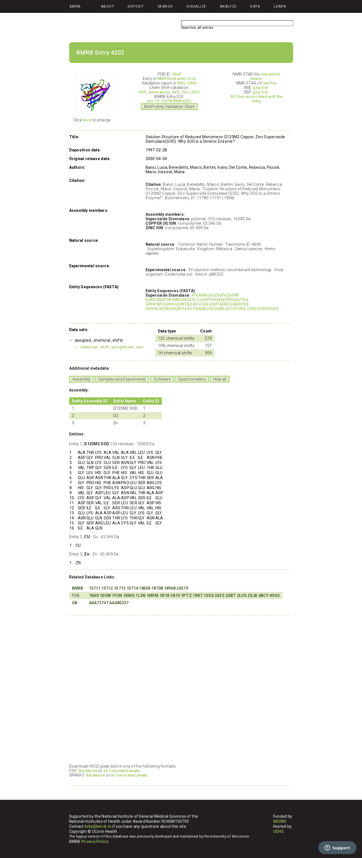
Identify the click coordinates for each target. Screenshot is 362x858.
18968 (170, 588)
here (87, 120)
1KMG (129, 595)
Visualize (196, 6)
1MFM (152, 595)
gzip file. (261, 87)
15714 (132, 588)
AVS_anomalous (154, 92)
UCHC (278, 831)
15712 (107, 588)
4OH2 (274, 595)
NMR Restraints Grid (176, 78)
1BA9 (94, 595)
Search (165, 6)
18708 (157, 588)
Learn (280, 6)
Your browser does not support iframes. (178, 689)
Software (162, 379)
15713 (119, 588)
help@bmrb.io (98, 826)
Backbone (88, 770)
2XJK (252, 595)
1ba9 (176, 74)
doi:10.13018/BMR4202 (169, 101)
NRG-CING (187, 83)
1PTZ (186, 595)
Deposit (136, 6)
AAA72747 (98, 603)
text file (269, 83)
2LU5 (242, 595)
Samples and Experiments (122, 379)
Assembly (82, 379)
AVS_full (180, 92)
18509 (144, 588)
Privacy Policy (94, 841)
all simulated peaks (121, 770)
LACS (195, 92)
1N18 (164, 595)
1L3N (140, 595)
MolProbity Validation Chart (169, 106)
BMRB (77, 588)
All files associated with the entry (256, 98)
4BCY (263, 595)
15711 (95, 588)
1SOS (209, 595)
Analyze (228, 6)
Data (255, 6)
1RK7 (197, 595)
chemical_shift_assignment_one (111, 347)
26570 (182, 588)
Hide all (219, 379)
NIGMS (279, 821)
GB (75, 603)
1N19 (175, 595)
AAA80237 (119, 603)
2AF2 (219, 595)
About (107, 6)
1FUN (117, 595)
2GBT (230, 595)
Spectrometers (191, 379)
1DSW (105, 595)
